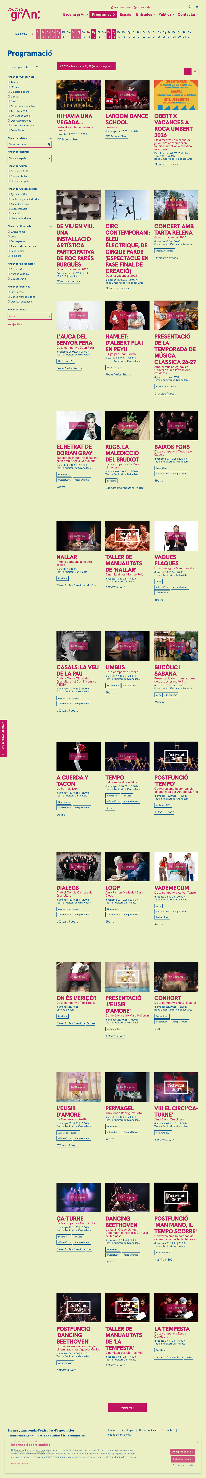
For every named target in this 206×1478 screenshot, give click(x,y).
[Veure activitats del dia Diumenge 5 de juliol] (58, 34)
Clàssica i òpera (20, 91)
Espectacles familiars (23, 106)
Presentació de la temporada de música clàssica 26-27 (175, 349)
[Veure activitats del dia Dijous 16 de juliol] (114, 34)
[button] (190, 7)
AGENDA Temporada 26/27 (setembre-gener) (86, 66)
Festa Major (18, 130)
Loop (112, 888)
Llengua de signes (21, 218)
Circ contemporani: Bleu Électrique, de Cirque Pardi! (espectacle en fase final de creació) (127, 248)
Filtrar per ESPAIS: (18, 151)
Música (15, 87)
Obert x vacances (21, 120)
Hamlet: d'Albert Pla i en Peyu (124, 343)
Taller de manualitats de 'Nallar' (123, 563)
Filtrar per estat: (17, 309)
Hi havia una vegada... (74, 119)
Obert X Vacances (21, 301)
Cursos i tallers (20, 176)
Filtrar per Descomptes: (21, 263)
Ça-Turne (70, 1218)
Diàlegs (67, 888)
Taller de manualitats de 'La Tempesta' (123, 1338)
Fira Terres (17, 292)
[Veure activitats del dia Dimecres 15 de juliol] (109, 34)
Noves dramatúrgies (22, 125)
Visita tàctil (17, 213)
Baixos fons (172, 447)
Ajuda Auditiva (19, 194)
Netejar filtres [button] (16, 324)
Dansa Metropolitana (23, 296)
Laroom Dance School (126, 119)
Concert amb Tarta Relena (174, 229)
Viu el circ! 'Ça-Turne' (176, 1111)
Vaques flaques (166, 560)
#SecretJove (18, 269)
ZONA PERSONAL (121, 7)
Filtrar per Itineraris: (20, 226)
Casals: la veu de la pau (77, 670)
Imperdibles (17, 251)
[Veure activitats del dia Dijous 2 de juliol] (43, 34)
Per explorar (18, 241)
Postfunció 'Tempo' (171, 780)
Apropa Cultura (20, 274)
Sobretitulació (19, 208)
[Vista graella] (194, 71)
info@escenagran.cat (22, 1441)
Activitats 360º (19, 111)
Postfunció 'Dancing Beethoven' (73, 1335)
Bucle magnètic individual (25, 199)
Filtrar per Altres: (18, 166)
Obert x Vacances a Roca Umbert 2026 (173, 125)
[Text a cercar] (176, 7)
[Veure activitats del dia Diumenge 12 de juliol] (93, 34)
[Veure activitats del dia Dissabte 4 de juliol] (53, 34)
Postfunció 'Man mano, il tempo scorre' (175, 1225)
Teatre (14, 82)
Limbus (115, 667)
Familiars (16, 255)
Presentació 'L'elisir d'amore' (123, 1004)
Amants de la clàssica (23, 246)
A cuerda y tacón (72, 780)
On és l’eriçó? (76, 998)
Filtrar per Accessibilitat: (22, 188)
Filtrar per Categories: (21, 76)
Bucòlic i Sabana (167, 670)
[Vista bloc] (187, 71)
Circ (13, 101)
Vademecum (171, 888)
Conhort (167, 998)
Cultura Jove (18, 278)
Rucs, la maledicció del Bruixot (122, 453)
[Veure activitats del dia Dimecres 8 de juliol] (73, 34)
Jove (13, 236)
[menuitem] (197, 8)
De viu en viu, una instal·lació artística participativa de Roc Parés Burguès (75, 245)
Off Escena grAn (20, 181)
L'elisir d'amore (68, 1111)
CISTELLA (140, 7)
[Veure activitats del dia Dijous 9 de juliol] (78, 34)
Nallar (66, 557)
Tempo (114, 777)
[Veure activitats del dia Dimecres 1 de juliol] (38, 34)
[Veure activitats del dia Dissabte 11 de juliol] (88, 34)
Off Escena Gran (20, 116)
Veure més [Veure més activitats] (127, 1407)
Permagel (119, 1108)
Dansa (14, 96)
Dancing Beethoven (121, 1221)
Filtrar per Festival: (19, 286)
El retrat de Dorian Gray (74, 449)
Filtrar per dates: (18, 138)
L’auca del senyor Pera (74, 339)
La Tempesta (172, 1329)
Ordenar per (15, 67)
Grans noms (18, 231)
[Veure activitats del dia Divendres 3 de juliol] (48, 34)
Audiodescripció (20, 204)
